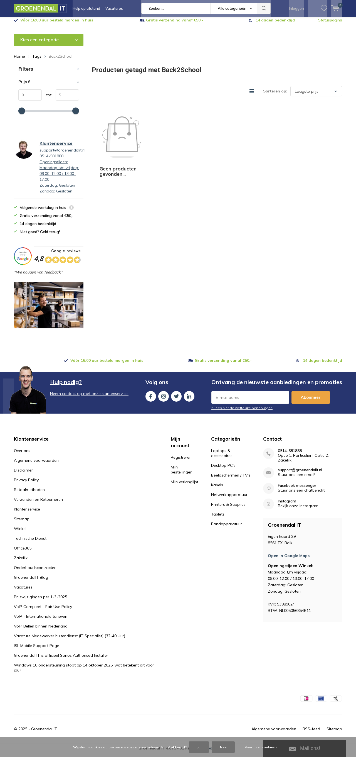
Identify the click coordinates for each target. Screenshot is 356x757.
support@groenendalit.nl (62, 154)
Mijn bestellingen (181, 474)
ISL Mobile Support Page (36, 649)
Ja (199, 747)
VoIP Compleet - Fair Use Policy (43, 610)
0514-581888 (290, 455)
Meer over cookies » (260, 747)
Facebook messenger (297, 489)
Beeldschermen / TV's (231, 479)
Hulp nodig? (66, 386)
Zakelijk (21, 562)
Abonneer (311, 401)
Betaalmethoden (29, 493)
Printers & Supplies (228, 508)
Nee (223, 747)
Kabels (217, 489)
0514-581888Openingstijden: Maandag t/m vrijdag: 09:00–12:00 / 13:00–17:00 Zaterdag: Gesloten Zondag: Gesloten (59, 178)
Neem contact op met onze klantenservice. (89, 397)
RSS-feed (311, 733)
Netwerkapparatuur (229, 498)
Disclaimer (23, 474)
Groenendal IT (44, 733)
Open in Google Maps (289, 559)
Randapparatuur (226, 528)
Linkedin (189, 399)
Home (19, 60)
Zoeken (264, 8)
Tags (36, 60)
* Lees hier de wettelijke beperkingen (242, 412)
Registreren (181, 461)
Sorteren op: (275, 95)
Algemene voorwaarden (36, 464)
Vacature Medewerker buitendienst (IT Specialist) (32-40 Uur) (69, 640)
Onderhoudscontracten (35, 571)
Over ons (22, 454)
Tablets (217, 518)
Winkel (20, 532)
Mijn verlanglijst (184, 486)
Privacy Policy (26, 484)
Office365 (22, 552)
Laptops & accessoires (222, 457)
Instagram (163, 399)
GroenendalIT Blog (31, 581)
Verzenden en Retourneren (38, 503)
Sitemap (21, 523)
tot (46, 99)
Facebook (150, 399)
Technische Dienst (30, 542)
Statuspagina (330, 24)
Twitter (176, 399)
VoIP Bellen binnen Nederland (41, 630)
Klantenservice (56, 147)
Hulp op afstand (86, 8)
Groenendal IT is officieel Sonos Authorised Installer (61, 659)
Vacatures (114, 8)
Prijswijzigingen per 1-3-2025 (40, 601)
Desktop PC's (223, 469)
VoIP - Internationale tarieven (40, 620)
